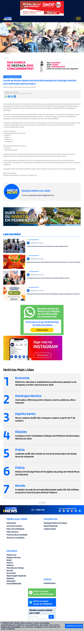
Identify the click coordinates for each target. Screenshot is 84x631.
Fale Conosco (12, 531)
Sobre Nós (11, 523)
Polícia (10, 562)
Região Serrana (13, 557)
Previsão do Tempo (15, 568)
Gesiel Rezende (51, 526)
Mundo (10, 570)
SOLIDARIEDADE (14, 583)
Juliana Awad (50, 528)
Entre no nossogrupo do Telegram (40, 602)
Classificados (50, 583)
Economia (11, 573)
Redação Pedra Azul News (55, 523)
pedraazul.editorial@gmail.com (41, 195)
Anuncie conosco (14, 526)
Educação (11, 581)
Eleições (10, 578)
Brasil (9, 560)
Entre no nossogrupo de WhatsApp (41, 592)
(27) (38, 510)
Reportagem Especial (16, 575)
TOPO (42, 503)
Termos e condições (15, 537)
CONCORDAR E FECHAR (74, 626)
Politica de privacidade (17, 534)
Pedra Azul (11, 554)
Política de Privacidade (10, 627)
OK (51, 617)
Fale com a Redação (15, 528)
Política (10, 565)
